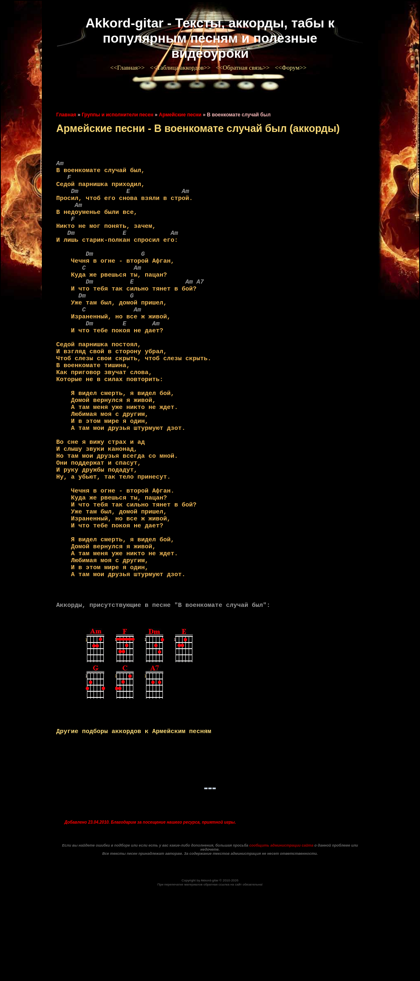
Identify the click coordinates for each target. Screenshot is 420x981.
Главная (66, 115)
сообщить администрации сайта (281, 934)
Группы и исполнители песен (117, 115)
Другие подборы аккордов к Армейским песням (133, 817)
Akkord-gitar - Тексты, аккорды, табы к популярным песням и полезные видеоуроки (209, 38)
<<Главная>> (128, 67)
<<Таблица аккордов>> (181, 67)
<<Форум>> (291, 67)
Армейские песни (180, 115)
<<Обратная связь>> (243, 67)
